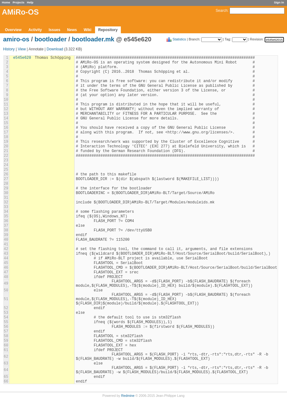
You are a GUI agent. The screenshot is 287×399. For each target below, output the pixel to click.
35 (6, 216)
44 (6, 258)
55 (6, 322)
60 (6, 345)
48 (6, 277)
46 (6, 268)
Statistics (179, 39)
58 (6, 336)
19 (6, 142)
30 (6, 193)
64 (6, 370)
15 (6, 123)
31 (6, 198)
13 (6, 114)
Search (221, 10)
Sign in (279, 2)
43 (6, 254)
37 (6, 226)
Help (30, 2)
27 (6, 179)
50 (6, 290)
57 (6, 331)
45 (6, 263)
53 (6, 313)
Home (6, 2)
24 (6, 165)
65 (6, 377)
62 (6, 357)
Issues (54, 30)
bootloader (50, 39)
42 (6, 249)
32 (6, 202)
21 (6, 151)
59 (6, 341)
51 (6, 299)
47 (6, 272)
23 (6, 160)
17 (6, 132)
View (22, 49)
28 (6, 184)
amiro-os (16, 39)
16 (6, 128)
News (72, 30)
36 (6, 221)
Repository (108, 30)
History (9, 49)
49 (6, 283)
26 (6, 174)
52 (6, 308)
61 (6, 350)
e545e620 (22, 58)
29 (6, 188)
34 (6, 212)
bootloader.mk (93, 39)
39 (6, 235)
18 (6, 137)
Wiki (87, 30)
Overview (13, 30)
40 (6, 240)
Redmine (127, 395)
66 (6, 381)
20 (6, 146)
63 (6, 363)
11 (6, 104)
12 (6, 109)
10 (6, 100)
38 (6, 230)
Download (55, 49)
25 (6, 170)
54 (6, 317)
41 (6, 244)
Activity (35, 30)
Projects (19, 2)
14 (6, 118)
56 (6, 327)
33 (6, 207)
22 (6, 156)
